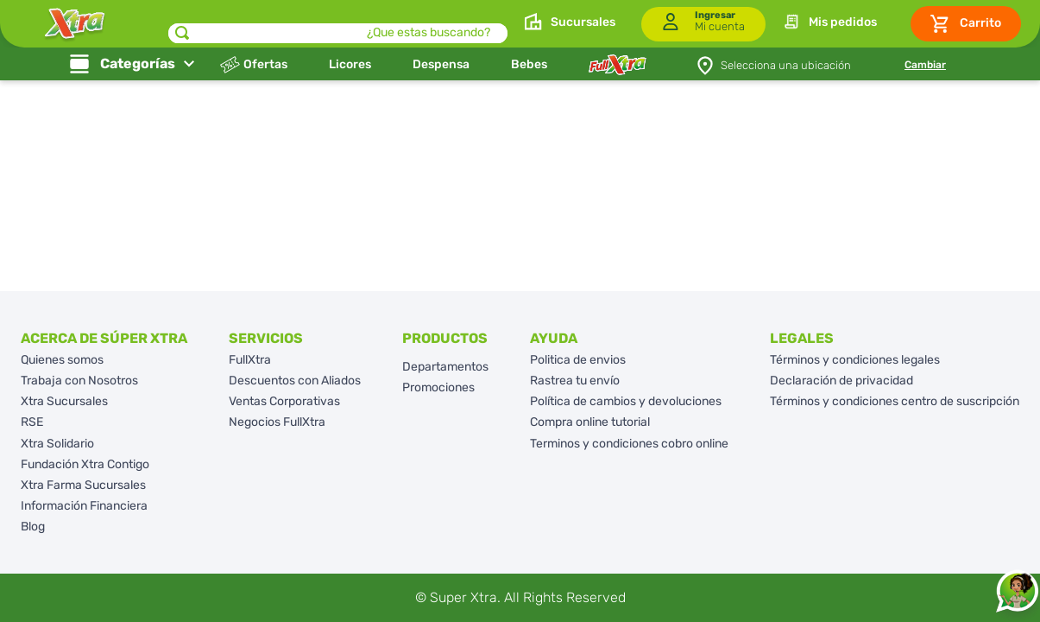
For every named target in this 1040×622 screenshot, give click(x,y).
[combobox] (337, 23)
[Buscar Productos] (182, 33)
